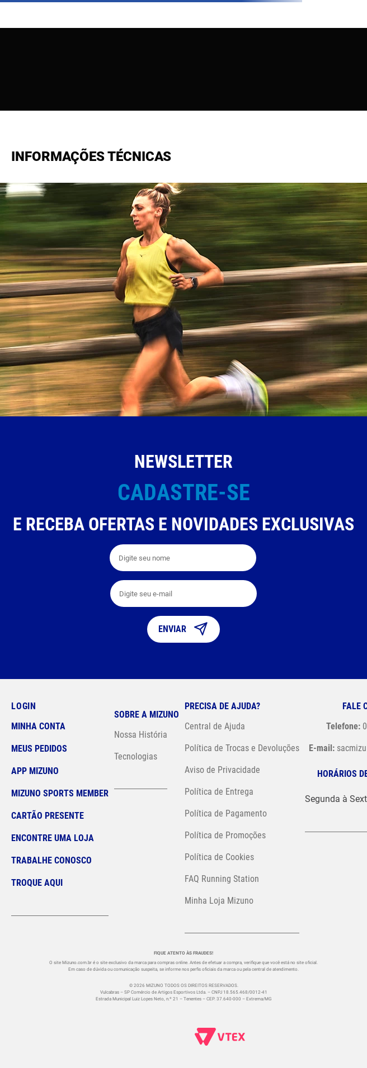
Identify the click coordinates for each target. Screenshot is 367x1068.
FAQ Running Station (222, 879)
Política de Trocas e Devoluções (242, 748)
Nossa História (140, 734)
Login (23, 706)
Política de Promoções (225, 835)
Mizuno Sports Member (60, 793)
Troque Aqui (37, 882)
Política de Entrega (219, 791)
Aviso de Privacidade (222, 770)
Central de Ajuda (215, 726)
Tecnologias (135, 756)
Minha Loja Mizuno (219, 900)
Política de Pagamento (226, 813)
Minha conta (38, 726)
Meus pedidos (39, 748)
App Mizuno (35, 771)
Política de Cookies (219, 857)
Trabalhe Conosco (51, 860)
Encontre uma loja (52, 838)
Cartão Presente (47, 815)
